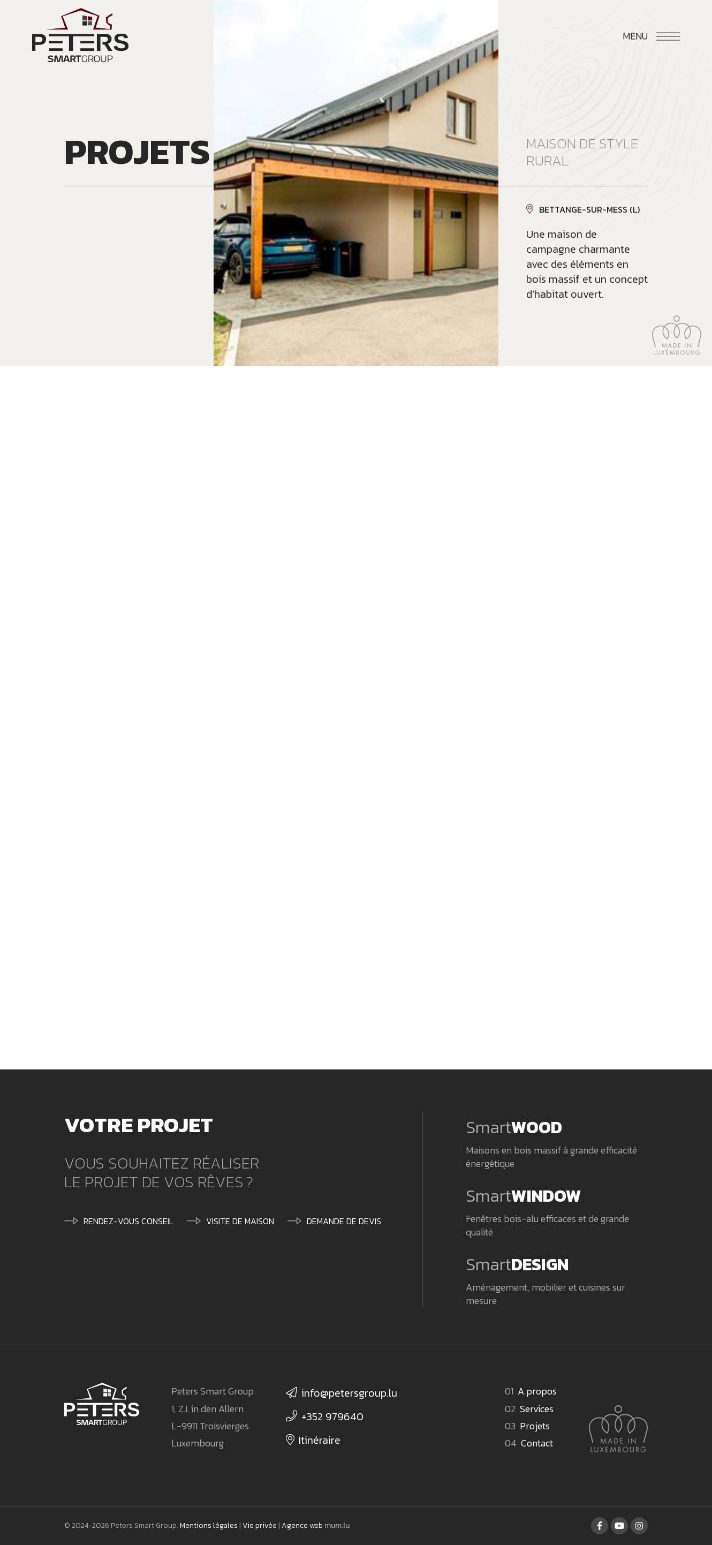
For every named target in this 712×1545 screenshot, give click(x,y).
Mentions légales (209, 1525)
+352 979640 (332, 1416)
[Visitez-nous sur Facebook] (599, 1525)
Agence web (302, 1525)
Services (537, 1408)
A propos (537, 1391)
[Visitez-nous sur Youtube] (619, 1525)
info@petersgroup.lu (349, 1393)
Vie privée (260, 1525)
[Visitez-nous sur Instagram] (639, 1525)
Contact (537, 1443)
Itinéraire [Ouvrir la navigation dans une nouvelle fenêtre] (319, 1440)
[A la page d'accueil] (80, 37)
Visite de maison (240, 1221)
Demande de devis (344, 1221)
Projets (535, 1426)
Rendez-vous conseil (128, 1221)
